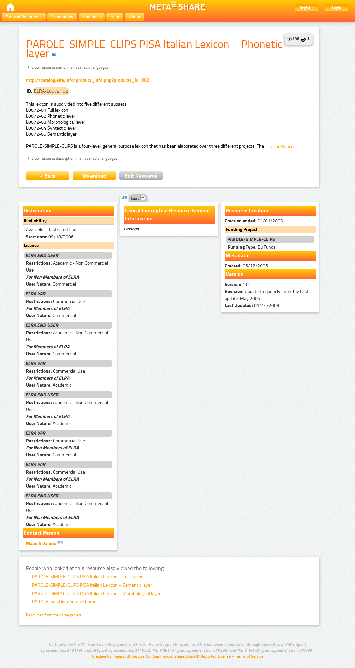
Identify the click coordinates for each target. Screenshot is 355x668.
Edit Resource (141, 176)
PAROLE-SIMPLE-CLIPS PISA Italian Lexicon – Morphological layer (96, 593)
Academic (48, 385)
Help (114, 17)
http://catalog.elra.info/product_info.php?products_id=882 (87, 80)
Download (94, 176)
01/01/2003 (254, 221)
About (134, 17)
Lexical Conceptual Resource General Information (167, 214)
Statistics (92, 17)
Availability (35, 221)
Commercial (51, 284)
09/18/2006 (50, 237)
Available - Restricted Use (51, 230)
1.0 (237, 284)
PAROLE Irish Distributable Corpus (65, 602)
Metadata (237, 255)
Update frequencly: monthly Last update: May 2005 (267, 295)
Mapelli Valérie (44, 543)
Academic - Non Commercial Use (67, 266)
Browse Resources (24, 17)
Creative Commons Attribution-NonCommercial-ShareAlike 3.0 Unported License (161, 656)
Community (62, 17)
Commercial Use (55, 301)
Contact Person (41, 533)
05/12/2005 (246, 266)
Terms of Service (249, 656)
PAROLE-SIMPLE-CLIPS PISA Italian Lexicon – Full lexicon (88, 577)
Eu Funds (252, 247)
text (138, 198)
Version (235, 274)
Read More (281, 146)
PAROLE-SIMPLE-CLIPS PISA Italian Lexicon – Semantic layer (92, 585)
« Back (47, 176)
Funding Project (241, 229)
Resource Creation (247, 210)
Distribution (38, 210)
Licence (31, 245)
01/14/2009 (252, 305)
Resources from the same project (53, 615)
